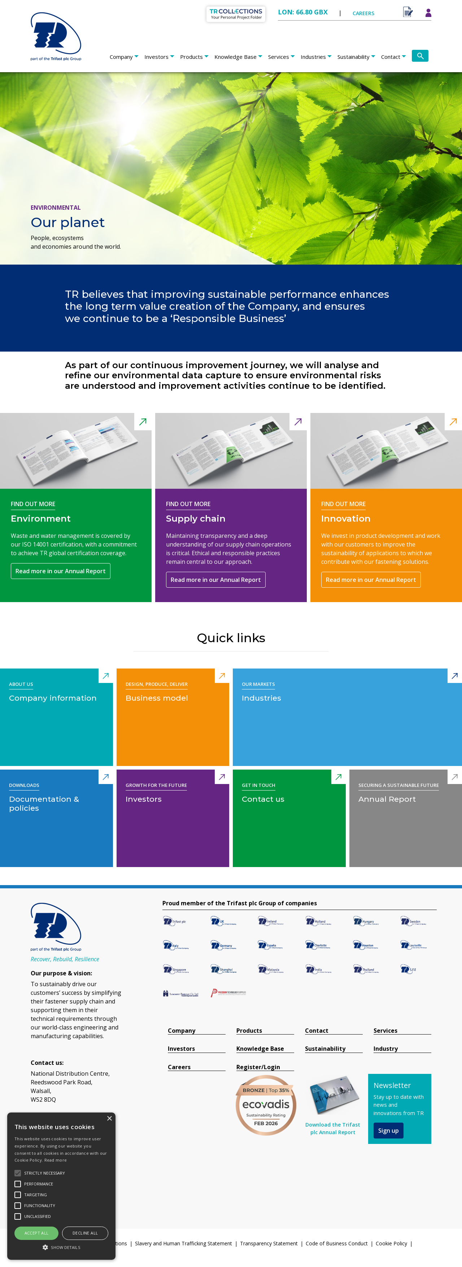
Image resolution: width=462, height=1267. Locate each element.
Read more (55, 1160)
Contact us (263, 799)
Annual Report (387, 799)
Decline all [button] (85, 1233)
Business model (157, 697)
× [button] (109, 1119)
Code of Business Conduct (337, 1243)
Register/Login (258, 1067)
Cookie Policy (391, 1243)
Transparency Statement (269, 1243)
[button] (61, 1247)
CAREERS (363, 13)
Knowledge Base (235, 56)
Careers (179, 1067)
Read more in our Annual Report (61, 571)
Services (278, 56)
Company (121, 56)
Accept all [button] (37, 1233)
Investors (156, 56)
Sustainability (353, 56)
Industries (313, 56)
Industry (386, 1048)
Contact (390, 56)
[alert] (61, 1186)
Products (191, 56)
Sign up (388, 1131)
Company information (53, 697)
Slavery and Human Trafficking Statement (183, 1243)
